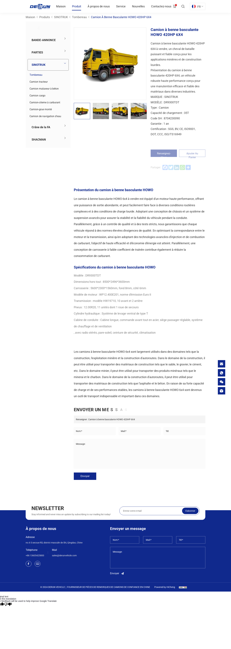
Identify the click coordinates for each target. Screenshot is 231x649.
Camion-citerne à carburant (45, 102)
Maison (61, 6)
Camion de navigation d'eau (45, 116)
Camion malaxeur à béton (44, 88)
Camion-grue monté (41, 109)
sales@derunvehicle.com (64, 555)
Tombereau (36, 74)
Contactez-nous (161, 6)
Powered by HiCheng (164, 587)
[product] (221, 390)
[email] (221, 363)
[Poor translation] (8, 604)
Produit (76, 6)
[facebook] (28, 564)
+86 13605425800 (35, 555)
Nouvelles (138, 6)
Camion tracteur (39, 81)
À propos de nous (99, 6)
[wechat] (221, 381)
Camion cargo (37, 95)
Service (121, 6)
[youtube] (37, 564)
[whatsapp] (221, 372)
